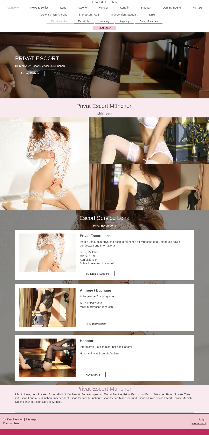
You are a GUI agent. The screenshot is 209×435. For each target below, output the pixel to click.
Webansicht (199, 423)
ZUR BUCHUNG (96, 324)
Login (202, 419)
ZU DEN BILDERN (97, 273)
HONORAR (93, 374)
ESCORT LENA (104, 2)
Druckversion (13, 419)
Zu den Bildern (30, 73)
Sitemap (31, 419)
